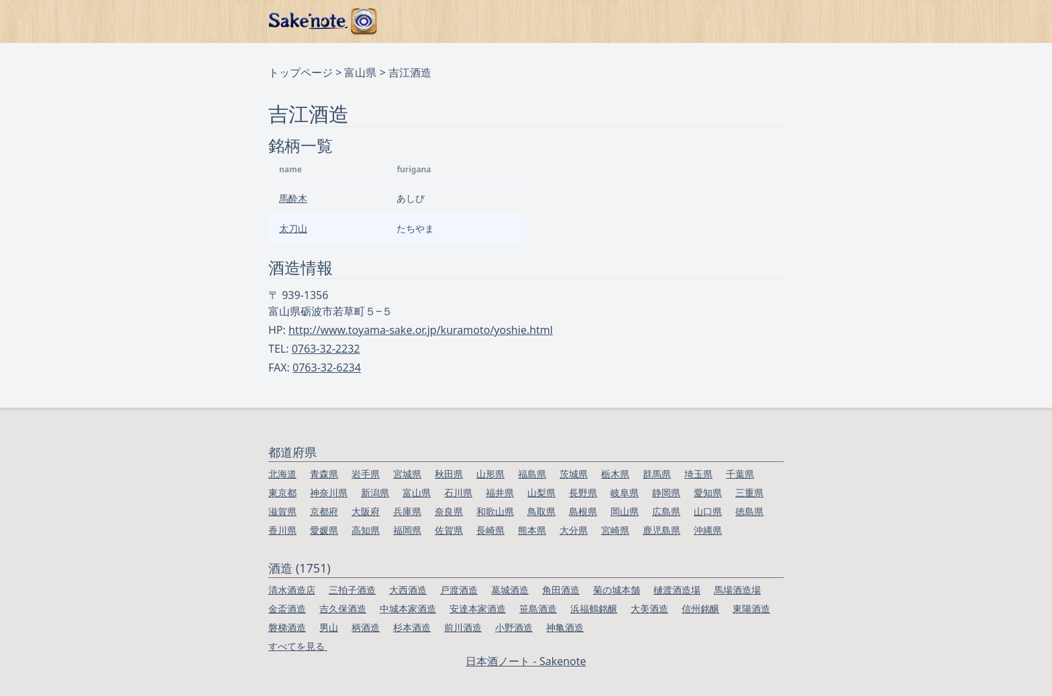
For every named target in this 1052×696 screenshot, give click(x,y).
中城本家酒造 (408, 608)
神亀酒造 (565, 627)
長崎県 (490, 530)
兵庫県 (407, 511)
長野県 (583, 492)
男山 (328, 627)
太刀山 (293, 228)
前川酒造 (463, 627)
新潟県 (375, 492)
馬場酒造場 (737, 589)
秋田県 (449, 473)
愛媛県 (324, 530)
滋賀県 (282, 511)
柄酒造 (366, 627)
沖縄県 (708, 530)
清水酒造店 (291, 589)
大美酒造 (649, 608)
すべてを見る (297, 646)
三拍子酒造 (352, 589)
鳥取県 (541, 511)
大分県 (574, 530)
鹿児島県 (661, 530)
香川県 (282, 530)
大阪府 (366, 511)
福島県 (532, 473)
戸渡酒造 (459, 589)
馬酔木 (293, 198)
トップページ (300, 72)
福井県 (500, 492)
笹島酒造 (538, 608)
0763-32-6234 (327, 367)
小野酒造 (514, 627)
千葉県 (740, 473)
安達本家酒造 (478, 608)
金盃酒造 (287, 608)
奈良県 (449, 511)
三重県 (749, 492)
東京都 (282, 492)
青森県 (324, 473)
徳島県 (749, 511)
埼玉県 (698, 473)
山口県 (708, 511)
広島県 (666, 511)
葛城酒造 (510, 589)
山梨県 (541, 492)
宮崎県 (615, 530)
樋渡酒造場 (676, 589)
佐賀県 (449, 530)
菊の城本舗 (616, 589)
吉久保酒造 (342, 608)
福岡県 (407, 530)
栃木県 (615, 473)
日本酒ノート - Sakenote (526, 661)
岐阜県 (625, 492)
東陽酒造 (751, 608)
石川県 (458, 492)
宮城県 (407, 473)
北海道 (282, 473)
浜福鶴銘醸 (593, 608)
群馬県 (657, 473)
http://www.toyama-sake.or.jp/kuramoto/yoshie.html (420, 330)
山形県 (490, 473)
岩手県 (366, 473)
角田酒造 (561, 589)
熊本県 (532, 530)
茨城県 (574, 473)
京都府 (324, 511)
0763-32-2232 (326, 348)
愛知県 (708, 492)
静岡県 (666, 492)
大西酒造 (408, 589)
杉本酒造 (412, 627)
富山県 (360, 72)
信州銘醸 (700, 608)
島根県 (583, 511)
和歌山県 (495, 511)
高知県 (366, 530)
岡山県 (625, 511)
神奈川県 (329, 492)
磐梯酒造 (287, 627)
